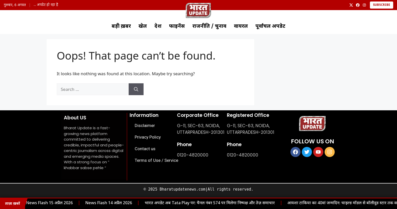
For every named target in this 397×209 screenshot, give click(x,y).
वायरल (241, 26)
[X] (351, 5)
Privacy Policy (148, 137)
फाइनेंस (177, 26)
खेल (142, 26)
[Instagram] (364, 5)
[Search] (136, 89)
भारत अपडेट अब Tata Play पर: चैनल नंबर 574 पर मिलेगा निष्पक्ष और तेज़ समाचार (203, 203)
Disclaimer (145, 125)
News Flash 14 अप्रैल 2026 (102, 203)
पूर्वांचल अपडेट (270, 26)
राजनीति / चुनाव (209, 26)
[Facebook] (358, 5)
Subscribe (381, 5)
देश (158, 26)
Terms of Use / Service (156, 160)
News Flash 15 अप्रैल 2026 (42, 203)
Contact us (145, 148)
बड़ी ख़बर (121, 26)
